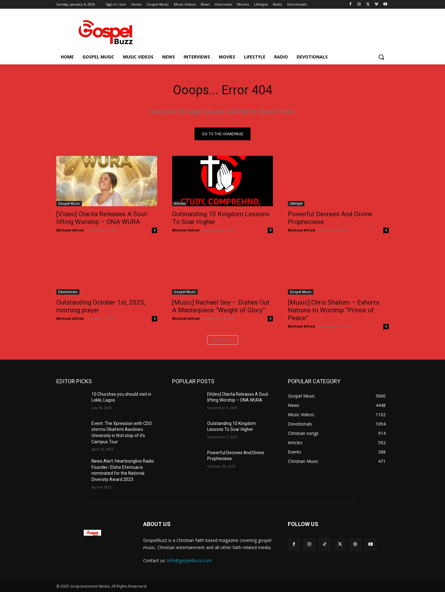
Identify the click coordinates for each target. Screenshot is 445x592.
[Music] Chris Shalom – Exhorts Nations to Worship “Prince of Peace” (333, 310)
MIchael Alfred (70, 230)
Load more (223, 340)
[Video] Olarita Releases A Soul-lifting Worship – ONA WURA (102, 218)
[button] (381, 56)
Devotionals (67, 292)
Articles (180, 203)
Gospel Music (69, 203)
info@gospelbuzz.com (189, 561)
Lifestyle (296, 203)
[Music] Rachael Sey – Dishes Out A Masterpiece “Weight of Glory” (220, 306)
